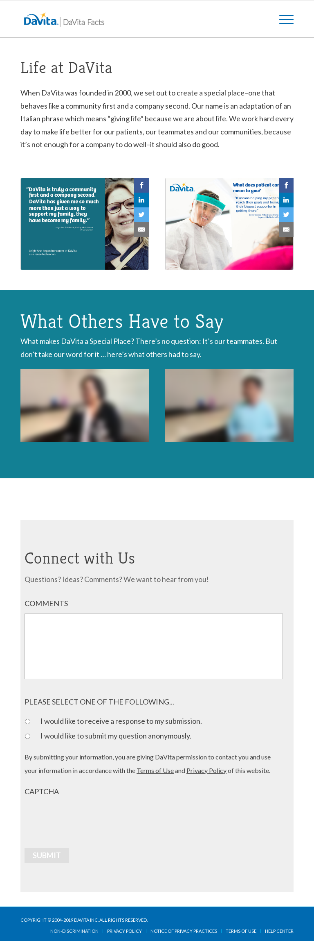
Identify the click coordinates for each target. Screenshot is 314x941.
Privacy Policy (206, 770)
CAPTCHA (42, 791)
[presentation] (87, 818)
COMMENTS (46, 603)
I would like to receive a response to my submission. (121, 720)
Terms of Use (155, 770)
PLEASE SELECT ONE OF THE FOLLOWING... (99, 701)
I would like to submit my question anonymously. (115, 735)
